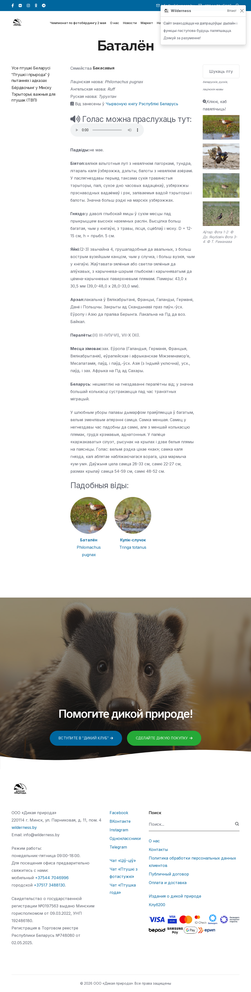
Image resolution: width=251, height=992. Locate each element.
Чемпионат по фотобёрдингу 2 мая (78, 24)
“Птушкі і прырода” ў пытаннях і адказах (31, 77)
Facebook (119, 812)
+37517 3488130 (49, 885)
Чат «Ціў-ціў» (123, 860)
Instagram (119, 829)
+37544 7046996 (52, 877)
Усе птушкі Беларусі (31, 68)
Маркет (147, 24)
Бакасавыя (103, 68)
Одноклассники (125, 838)
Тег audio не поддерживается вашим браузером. (107, 130)
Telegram (118, 847)
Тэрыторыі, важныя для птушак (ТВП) (33, 97)
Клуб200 (157, 904)
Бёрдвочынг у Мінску (31, 87)
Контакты (158, 849)
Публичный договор (169, 874)
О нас (114, 24)
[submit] (237, 824)
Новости (130, 24)
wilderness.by (24, 827)
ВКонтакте (120, 821)
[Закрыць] (241, 10)
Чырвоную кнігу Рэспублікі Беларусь (142, 103)
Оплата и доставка (168, 882)
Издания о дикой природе (175, 896)
